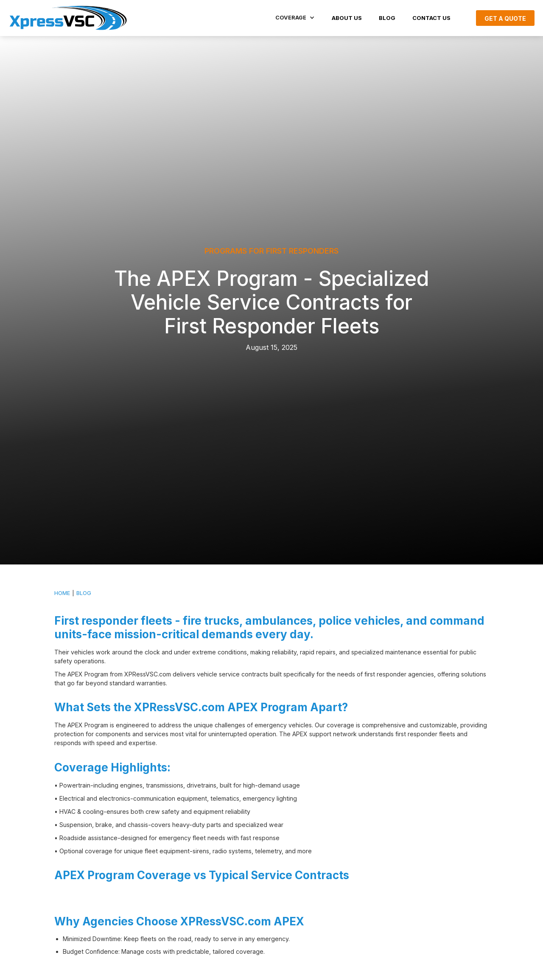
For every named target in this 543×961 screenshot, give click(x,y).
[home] (68, 18)
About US (347, 17)
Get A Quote (505, 18)
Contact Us (431, 17)
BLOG (387, 17)
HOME (62, 593)
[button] (295, 18)
